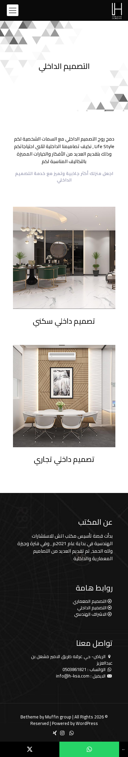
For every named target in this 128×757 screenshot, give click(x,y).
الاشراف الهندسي (90, 614)
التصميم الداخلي (91, 607)
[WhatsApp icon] (71, 733)
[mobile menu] (12, 10)
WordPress (87, 723)
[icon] (55, 733)
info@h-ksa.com (72, 676)
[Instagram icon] (62, 733)
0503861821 (74, 669)
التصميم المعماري (89, 601)
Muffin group (58, 717)
